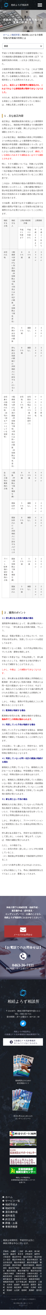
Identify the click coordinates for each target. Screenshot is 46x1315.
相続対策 (15, 35)
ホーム (6, 35)
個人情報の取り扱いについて (23, 1303)
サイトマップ (23, 1305)
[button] (40, 5)
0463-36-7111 (23, 965)
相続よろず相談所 (20, 5)
